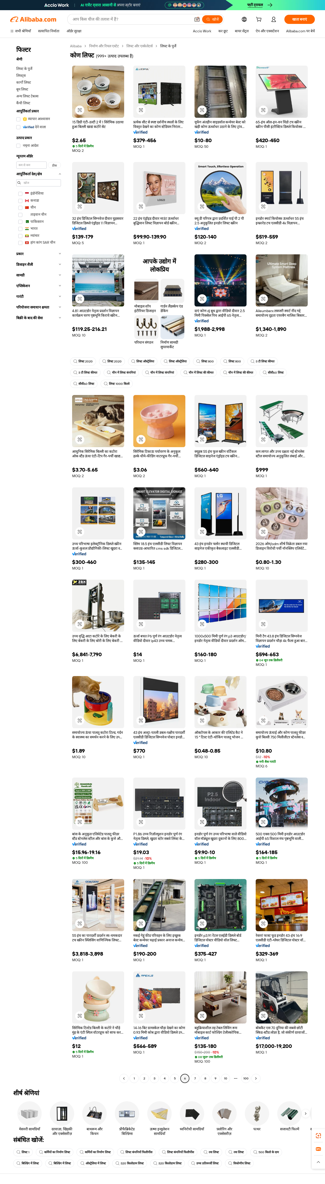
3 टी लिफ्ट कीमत (262, 361)
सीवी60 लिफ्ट (273, 373)
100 (246, 1078)
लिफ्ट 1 (23, 1152)
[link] (318, 1135)
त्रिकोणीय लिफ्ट (239, 1163)
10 (225, 1078)
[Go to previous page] (123, 1078)
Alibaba (76, 46)
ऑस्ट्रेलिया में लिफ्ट (93, 1163)
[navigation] (38, 563)
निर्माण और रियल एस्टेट (104, 46)
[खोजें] (212, 19)
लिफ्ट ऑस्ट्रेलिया (142, 361)
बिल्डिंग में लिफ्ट (28, 1163)
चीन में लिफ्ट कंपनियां (121, 373)
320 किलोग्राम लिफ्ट (130, 1163)
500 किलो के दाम (266, 1152)
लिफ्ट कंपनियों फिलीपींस (136, 1152)
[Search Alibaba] (131, 19)
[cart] (260, 20)
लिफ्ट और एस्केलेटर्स (139, 46)
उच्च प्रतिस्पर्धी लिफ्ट (205, 1163)
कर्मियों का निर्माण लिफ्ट (54, 1152)
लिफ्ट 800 (205, 361)
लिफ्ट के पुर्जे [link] (168, 46)
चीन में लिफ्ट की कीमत (199, 373)
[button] (197, 19)
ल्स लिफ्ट (211, 1152)
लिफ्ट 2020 (83, 361)
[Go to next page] (256, 1078)
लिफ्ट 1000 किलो (116, 384)
